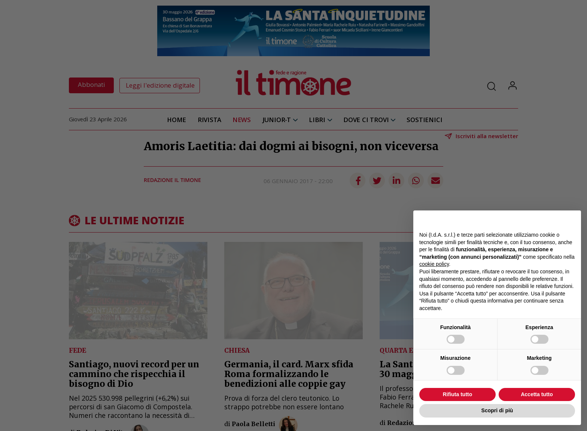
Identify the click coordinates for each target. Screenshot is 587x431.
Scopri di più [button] (497, 410)
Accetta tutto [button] (537, 394)
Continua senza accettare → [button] (540, 220)
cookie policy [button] (434, 264)
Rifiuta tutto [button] (457, 394)
